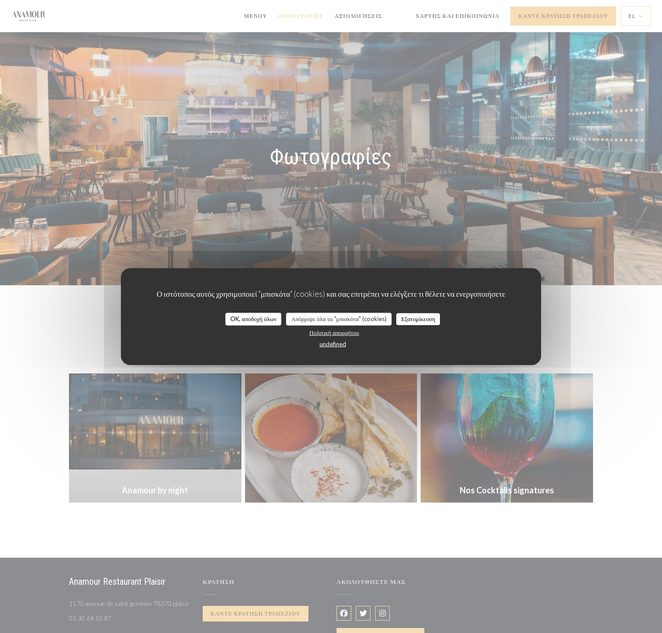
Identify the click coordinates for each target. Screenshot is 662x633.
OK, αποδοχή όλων (253, 318)
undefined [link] (333, 343)
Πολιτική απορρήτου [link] (334, 332)
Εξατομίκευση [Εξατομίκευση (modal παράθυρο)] (418, 318)
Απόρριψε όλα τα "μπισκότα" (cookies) (339, 318)
